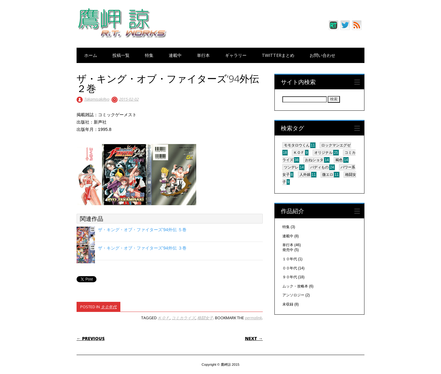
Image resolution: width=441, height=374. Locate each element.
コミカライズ (183, 317)
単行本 (203, 55)
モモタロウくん (297, 145)
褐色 (339, 160)
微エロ (327, 174)
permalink (253, 317)
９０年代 (109, 306)
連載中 (175, 55)
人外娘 (305, 174)
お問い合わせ (322, 55)
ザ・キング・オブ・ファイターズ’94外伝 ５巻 (142, 229)
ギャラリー (236, 55)
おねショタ (314, 160)
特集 (149, 55)
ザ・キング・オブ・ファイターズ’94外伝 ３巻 (142, 248)
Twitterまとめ (278, 55)
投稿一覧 (121, 55)
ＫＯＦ (164, 317)
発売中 (287, 250)
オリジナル (323, 152)
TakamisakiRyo (96, 99)
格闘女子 (205, 317)
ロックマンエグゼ (336, 145)
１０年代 (289, 259)
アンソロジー (293, 295)
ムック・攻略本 (295, 286)
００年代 (289, 268)
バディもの (319, 167)
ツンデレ (291, 167)
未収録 (287, 304)
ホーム (90, 55)
